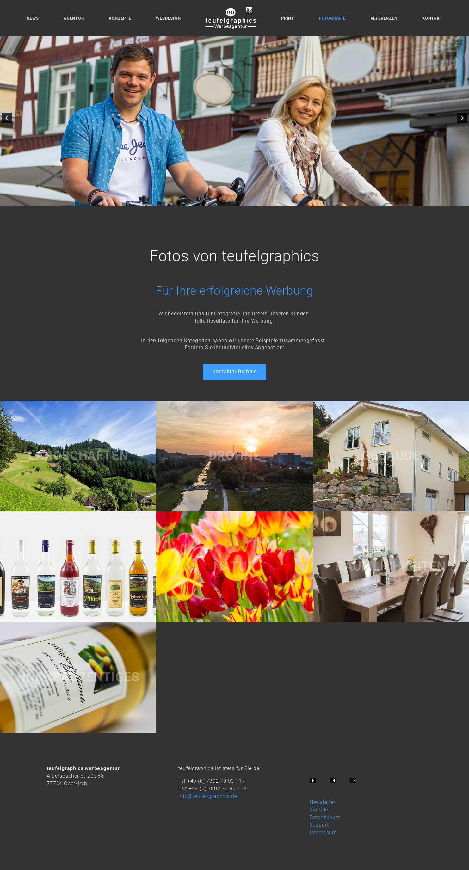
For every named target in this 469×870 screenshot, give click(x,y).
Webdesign (168, 18)
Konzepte (120, 18)
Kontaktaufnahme (235, 371)
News (33, 18)
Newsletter (323, 802)
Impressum (323, 833)
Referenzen (384, 18)
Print (287, 18)
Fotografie (332, 18)
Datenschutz (325, 817)
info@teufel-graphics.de (207, 796)
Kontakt (432, 18)
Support (319, 825)
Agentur (74, 18)
